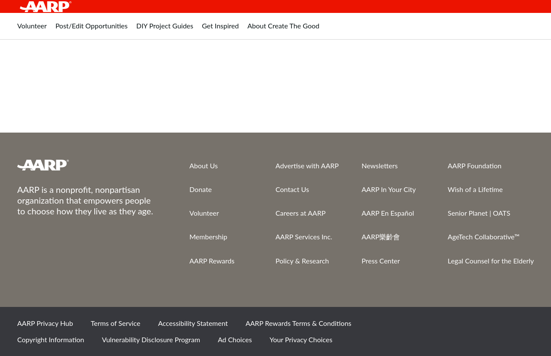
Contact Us (292, 189)
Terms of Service (115, 323)
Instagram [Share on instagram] (494, 326)
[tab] (32, 30)
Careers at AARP (300, 213)
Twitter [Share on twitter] (464, 326)
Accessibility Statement (193, 323)
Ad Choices (235, 339)
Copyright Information (50, 339)
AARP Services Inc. (304, 236)
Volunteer (204, 213)
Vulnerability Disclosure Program (151, 339)
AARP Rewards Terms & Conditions (298, 323)
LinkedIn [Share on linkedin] (523, 326)
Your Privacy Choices (300, 339)
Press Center (381, 261)
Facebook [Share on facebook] (435, 326)
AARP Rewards (212, 261)
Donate (200, 189)
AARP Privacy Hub (45, 323)
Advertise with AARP (307, 165)
